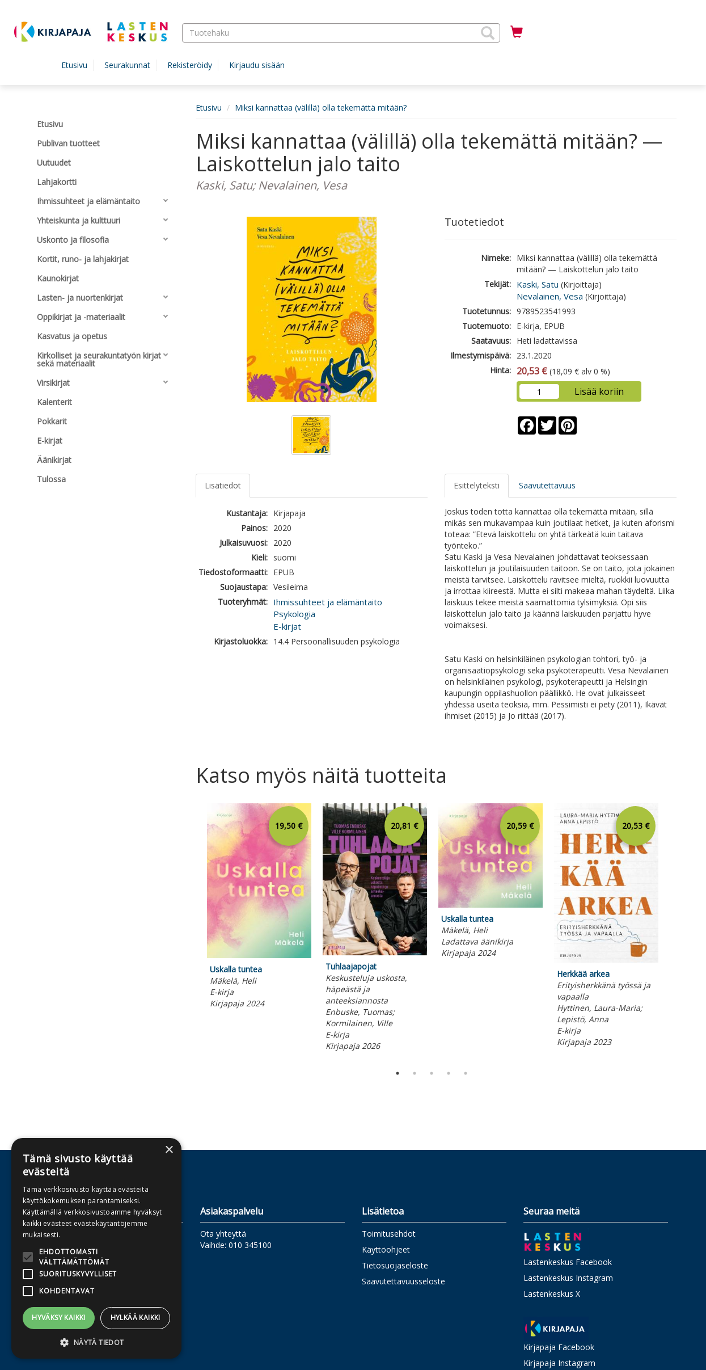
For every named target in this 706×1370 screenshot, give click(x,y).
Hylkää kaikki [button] (135, 1317)
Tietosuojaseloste (395, 1265)
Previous (192, 931)
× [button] (168, 1150)
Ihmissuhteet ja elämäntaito (327, 602)
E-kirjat (287, 626)
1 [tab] (397, 1073)
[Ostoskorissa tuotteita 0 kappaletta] (516, 32)
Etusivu (74, 65)
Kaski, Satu (538, 284)
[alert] (96, 1248)
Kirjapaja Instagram (559, 1363)
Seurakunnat (127, 65)
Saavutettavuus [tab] (547, 485)
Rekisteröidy (189, 65)
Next (671, 931)
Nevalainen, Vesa (550, 296)
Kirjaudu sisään (257, 65)
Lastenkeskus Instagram (568, 1277)
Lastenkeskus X (551, 1293)
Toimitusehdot (389, 1233)
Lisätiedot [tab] (223, 485)
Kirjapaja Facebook (558, 1347)
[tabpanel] (259, 908)
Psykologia (294, 613)
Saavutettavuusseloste (403, 1281)
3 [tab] (431, 1073)
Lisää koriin (599, 391)
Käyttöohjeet (386, 1249)
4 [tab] (448, 1073)
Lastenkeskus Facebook (567, 1262)
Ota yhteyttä (223, 1233)
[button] (487, 33)
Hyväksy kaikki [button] (59, 1317)
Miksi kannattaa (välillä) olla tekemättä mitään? (321, 107)
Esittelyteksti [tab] (477, 485)
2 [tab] (414, 1073)
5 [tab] (465, 1073)
